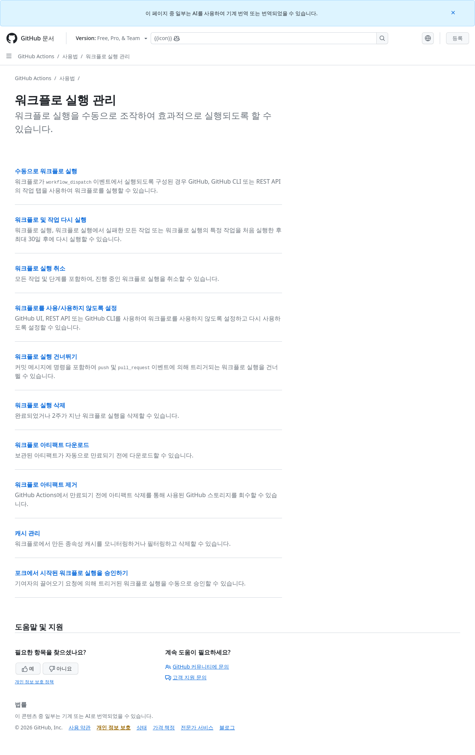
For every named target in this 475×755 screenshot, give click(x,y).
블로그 (227, 727)
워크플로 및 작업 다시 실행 (50, 220)
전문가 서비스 (197, 727)
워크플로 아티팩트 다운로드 (52, 445)
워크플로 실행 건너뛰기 (46, 356)
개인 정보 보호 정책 (34, 682)
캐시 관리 (27, 533)
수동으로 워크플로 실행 (46, 171)
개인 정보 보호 (113, 727)
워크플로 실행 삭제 (40, 405)
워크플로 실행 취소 (40, 268)
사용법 (70, 56)
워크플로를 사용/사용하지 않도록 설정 (66, 308)
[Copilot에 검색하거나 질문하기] (269, 38)
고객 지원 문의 (185, 677)
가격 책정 (164, 727)
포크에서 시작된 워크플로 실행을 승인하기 (71, 573)
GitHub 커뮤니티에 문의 (197, 666)
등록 (457, 38)
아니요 (60, 668)
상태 (142, 727)
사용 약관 (80, 727)
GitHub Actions (36, 56)
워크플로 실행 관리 (108, 56)
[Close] (454, 12)
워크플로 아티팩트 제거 (46, 484)
